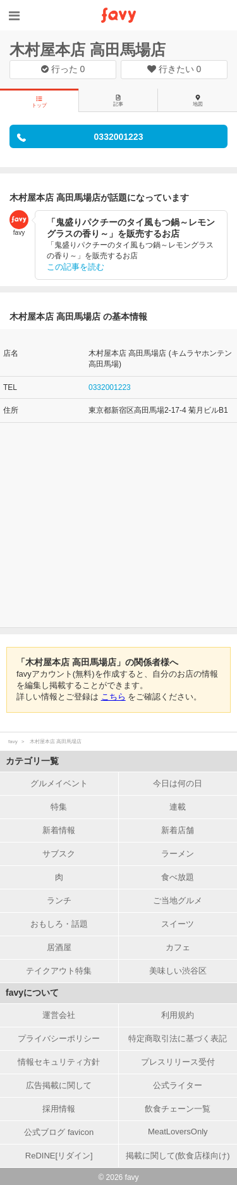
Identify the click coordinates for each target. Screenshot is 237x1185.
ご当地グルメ (177, 900)
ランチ (59, 900)
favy (13, 741)
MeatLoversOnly (178, 1131)
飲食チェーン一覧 (177, 1108)
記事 (118, 100)
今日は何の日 (177, 783)
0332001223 (109, 387)
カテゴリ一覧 (32, 761)
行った (63, 69)
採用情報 (58, 1108)
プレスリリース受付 (178, 1062)
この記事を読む (75, 267)
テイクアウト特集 (59, 970)
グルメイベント (59, 783)
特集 (59, 807)
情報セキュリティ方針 (59, 1062)
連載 (177, 807)
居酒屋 (59, 947)
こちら (113, 696)
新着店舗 (177, 830)
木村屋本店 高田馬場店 (87, 49)
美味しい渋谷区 (178, 970)
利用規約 (177, 1015)
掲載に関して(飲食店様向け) (178, 1155)
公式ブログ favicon (59, 1132)
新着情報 (58, 830)
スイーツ (177, 924)
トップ (39, 102)
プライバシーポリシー (59, 1038)
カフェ (178, 947)
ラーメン (177, 853)
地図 (198, 100)
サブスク (58, 853)
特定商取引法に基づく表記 (177, 1038)
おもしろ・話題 (59, 924)
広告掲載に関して (59, 1085)
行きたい (174, 69)
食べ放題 (177, 877)
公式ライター (177, 1085)
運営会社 (58, 1015)
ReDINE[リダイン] (59, 1155)
